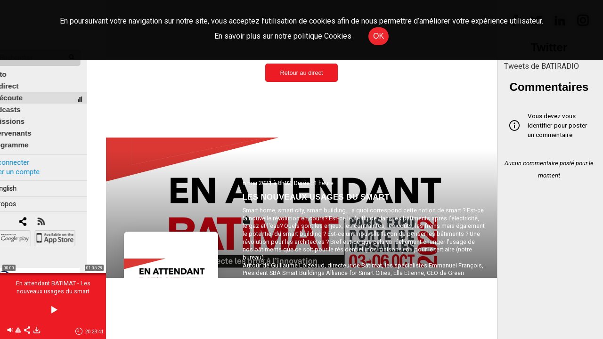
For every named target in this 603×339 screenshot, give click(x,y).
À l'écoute (25, 90)
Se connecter (27, 155)
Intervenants (29, 125)
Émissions (26, 114)
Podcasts (24, 102)
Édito (16, 67)
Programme (28, 137)
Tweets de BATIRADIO (541, 66)
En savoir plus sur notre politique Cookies (282, 36)
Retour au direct (301, 72)
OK (378, 36)
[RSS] (60, 214)
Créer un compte (32, 164)
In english (21, 181)
